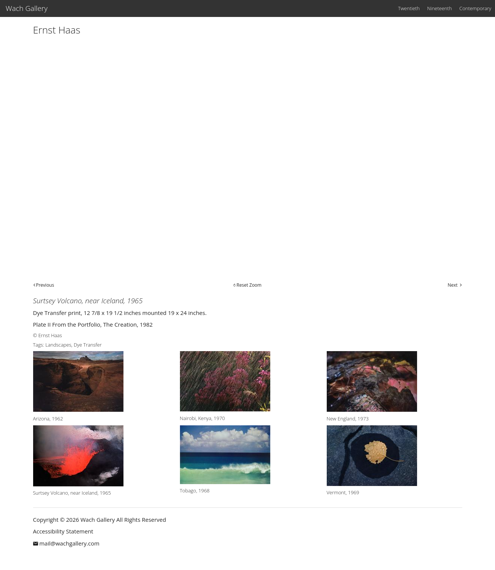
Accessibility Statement (63, 531)
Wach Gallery (26, 8)
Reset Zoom (248, 285)
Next (452, 285)
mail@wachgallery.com (69, 543)
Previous (45, 285)
